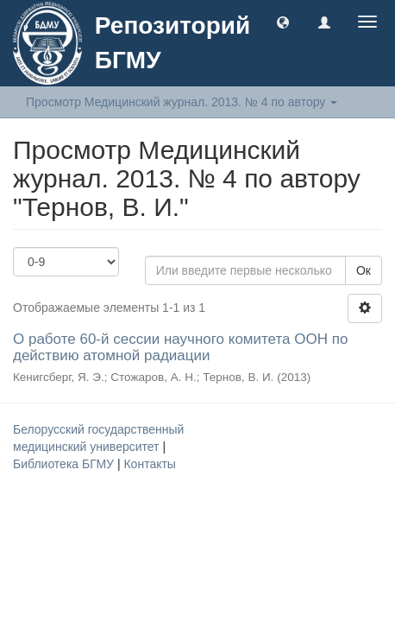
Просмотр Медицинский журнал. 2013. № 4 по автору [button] (181, 102)
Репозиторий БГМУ (172, 42)
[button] (282, 21)
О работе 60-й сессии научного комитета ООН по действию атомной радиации (180, 347)
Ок (363, 270)
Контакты (149, 464)
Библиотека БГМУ (65, 464)
